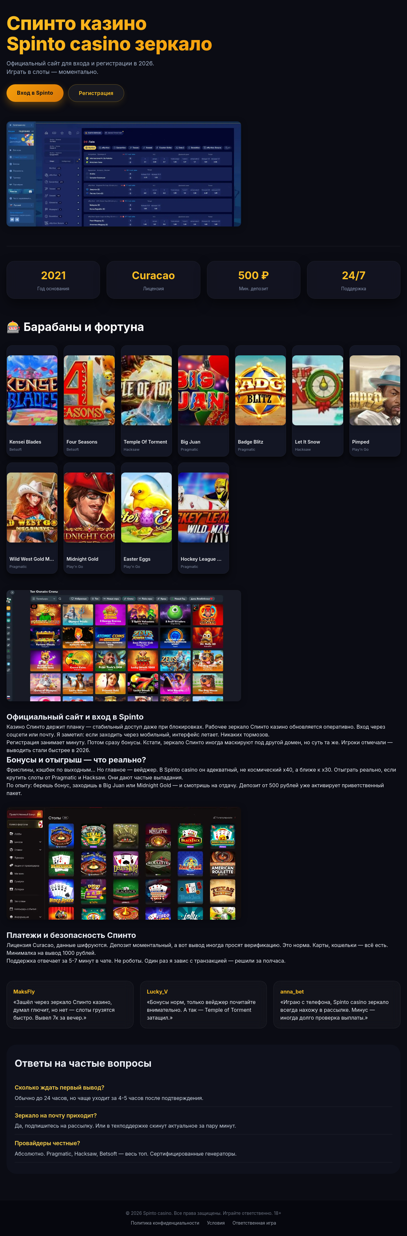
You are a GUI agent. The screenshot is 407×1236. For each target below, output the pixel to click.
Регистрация (96, 93)
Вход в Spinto (35, 92)
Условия (216, 1223)
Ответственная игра (254, 1223)
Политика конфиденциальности (165, 1223)
